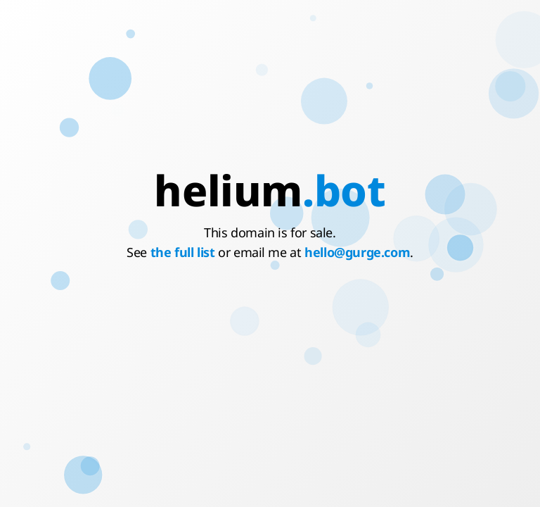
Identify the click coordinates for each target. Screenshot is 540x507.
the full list (182, 252)
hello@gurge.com (357, 252)
